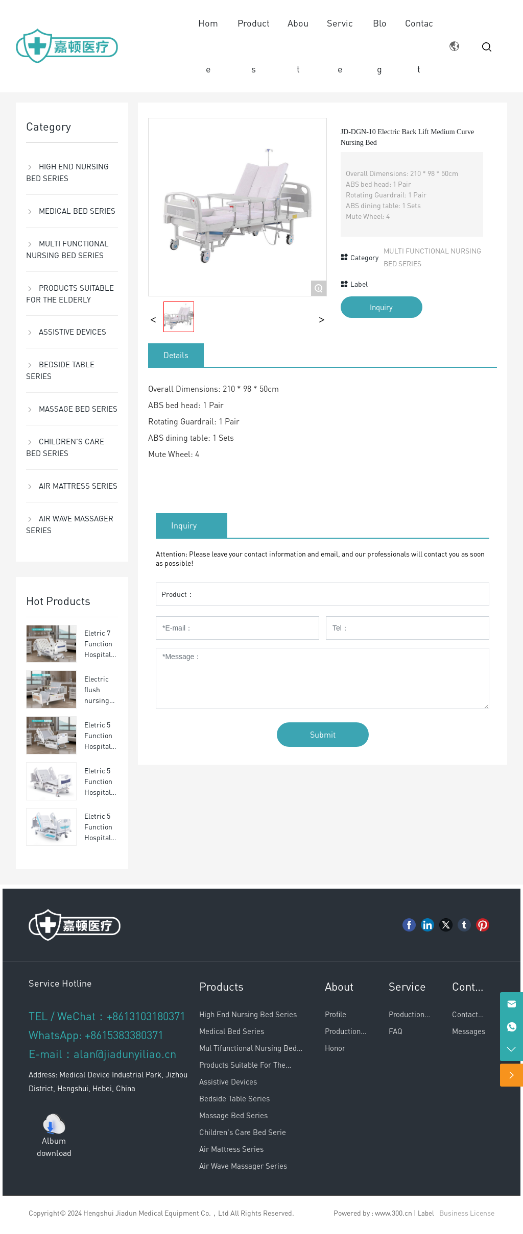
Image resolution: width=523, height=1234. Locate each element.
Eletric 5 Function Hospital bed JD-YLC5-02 (98, 792)
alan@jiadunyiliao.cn (125, 1053)
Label (426, 1212)
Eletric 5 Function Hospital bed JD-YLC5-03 (98, 837)
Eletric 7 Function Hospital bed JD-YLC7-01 (98, 654)
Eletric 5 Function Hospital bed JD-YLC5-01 (98, 746)
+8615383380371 (124, 1034)
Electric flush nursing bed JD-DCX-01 (96, 700)
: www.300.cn (391, 1212)
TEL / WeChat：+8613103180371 (107, 1016)
